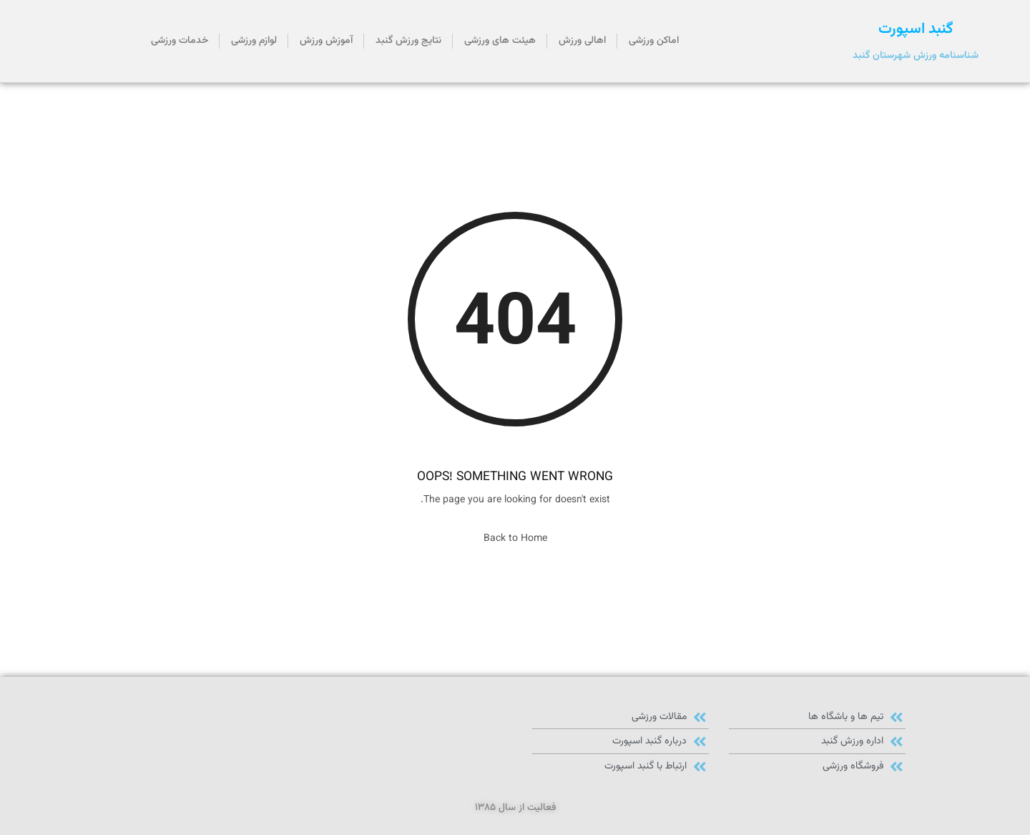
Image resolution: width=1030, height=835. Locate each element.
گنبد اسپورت (915, 29)
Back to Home (515, 539)
